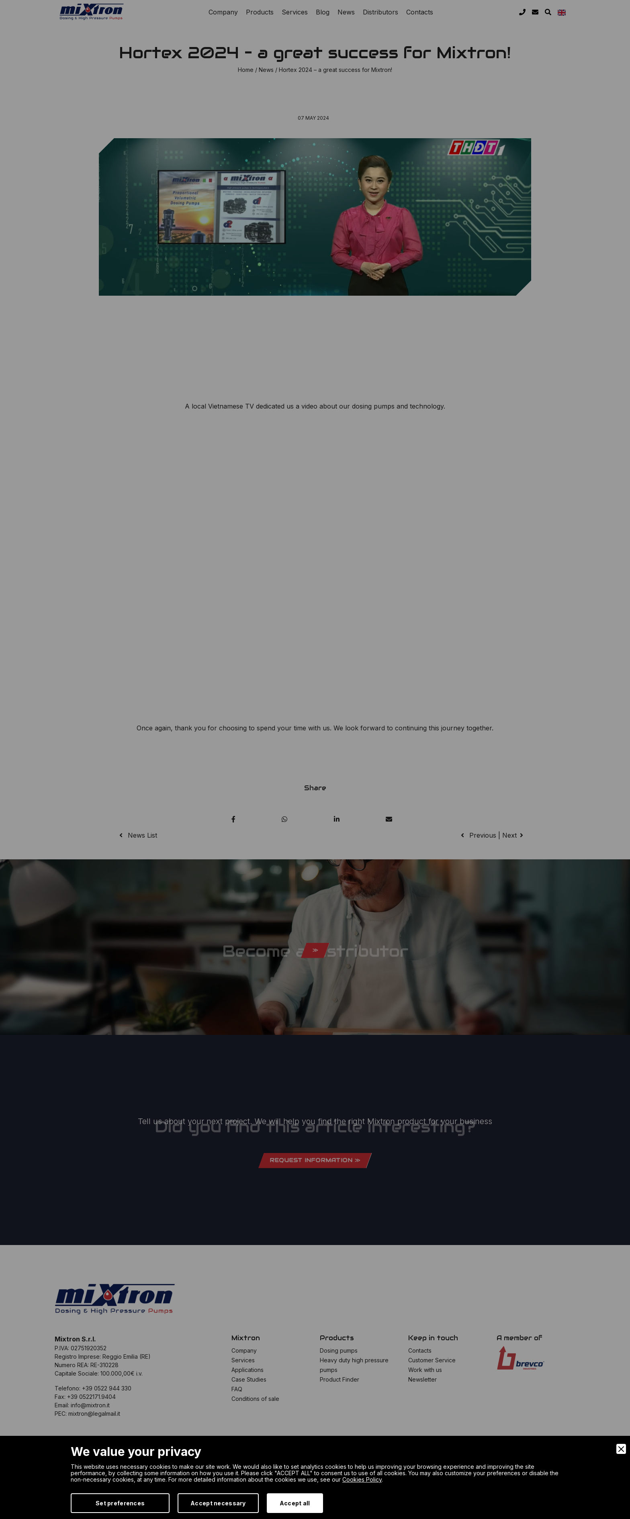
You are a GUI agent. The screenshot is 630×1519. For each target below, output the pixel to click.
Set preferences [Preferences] (120, 1503)
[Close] (621, 1449)
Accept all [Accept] (295, 1503)
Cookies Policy (362, 1479)
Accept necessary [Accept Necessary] (217, 1503)
